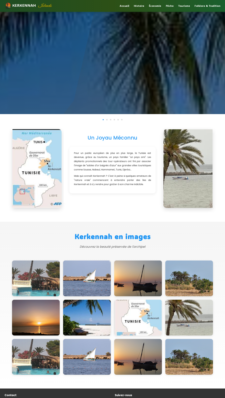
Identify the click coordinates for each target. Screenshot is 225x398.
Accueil (124, 5)
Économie (155, 5)
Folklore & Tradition (207, 5)
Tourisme (184, 5)
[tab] (103, 120)
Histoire (139, 5)
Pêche (170, 5)
